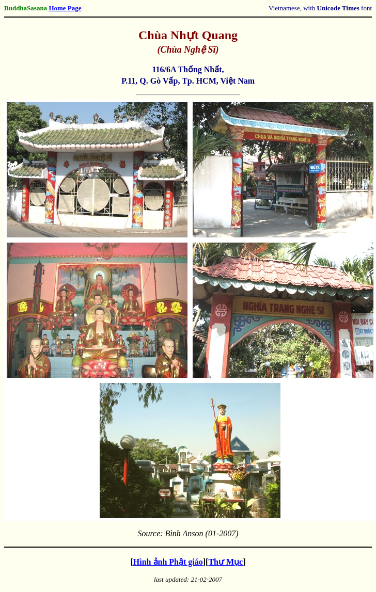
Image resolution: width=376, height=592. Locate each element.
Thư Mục (225, 561)
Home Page (65, 8)
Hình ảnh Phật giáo (168, 561)
